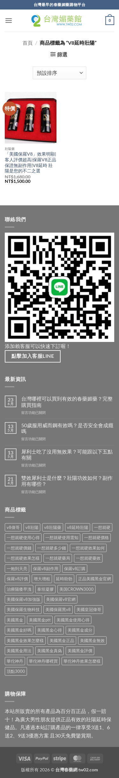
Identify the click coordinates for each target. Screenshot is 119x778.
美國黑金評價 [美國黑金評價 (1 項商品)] (80, 650)
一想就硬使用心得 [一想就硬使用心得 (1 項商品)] (23, 537)
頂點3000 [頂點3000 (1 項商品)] (16, 671)
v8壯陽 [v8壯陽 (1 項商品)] (31, 527)
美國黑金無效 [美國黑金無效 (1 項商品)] (92, 640)
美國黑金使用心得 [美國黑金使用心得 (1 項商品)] (72, 619)
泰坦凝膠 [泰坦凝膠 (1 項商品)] (45, 589)
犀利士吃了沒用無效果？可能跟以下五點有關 (67, 454)
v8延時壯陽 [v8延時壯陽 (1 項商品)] (77, 527)
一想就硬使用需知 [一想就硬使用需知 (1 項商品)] (61, 537)
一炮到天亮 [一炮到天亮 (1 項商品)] (17, 568)
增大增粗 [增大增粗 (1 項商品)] (42, 578)
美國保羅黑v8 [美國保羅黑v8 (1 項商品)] (58, 609)
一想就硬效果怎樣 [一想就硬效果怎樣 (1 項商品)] (23, 558)
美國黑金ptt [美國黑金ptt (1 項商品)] (40, 619)
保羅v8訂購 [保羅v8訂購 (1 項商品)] (74, 568)
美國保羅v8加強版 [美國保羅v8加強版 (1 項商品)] (23, 599)
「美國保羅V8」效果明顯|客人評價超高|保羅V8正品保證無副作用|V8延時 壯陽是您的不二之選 (30, 162)
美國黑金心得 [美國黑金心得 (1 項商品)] (49, 630)
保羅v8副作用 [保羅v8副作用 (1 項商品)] (45, 568)
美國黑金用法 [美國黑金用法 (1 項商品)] (19, 650)
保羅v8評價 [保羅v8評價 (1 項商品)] (17, 578)
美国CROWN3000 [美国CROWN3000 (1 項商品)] (76, 589)
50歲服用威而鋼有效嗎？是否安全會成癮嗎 (67, 428)
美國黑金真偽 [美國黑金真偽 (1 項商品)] (49, 650)
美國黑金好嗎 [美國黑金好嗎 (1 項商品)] (19, 630)
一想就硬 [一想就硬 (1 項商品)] (102, 527)
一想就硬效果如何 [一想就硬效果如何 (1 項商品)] (88, 547)
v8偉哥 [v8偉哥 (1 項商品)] (13, 527)
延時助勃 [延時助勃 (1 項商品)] (64, 578)
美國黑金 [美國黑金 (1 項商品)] (15, 619)
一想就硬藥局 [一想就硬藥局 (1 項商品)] (57, 558)
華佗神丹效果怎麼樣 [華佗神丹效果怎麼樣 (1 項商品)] (82, 661)
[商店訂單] (59, 73)
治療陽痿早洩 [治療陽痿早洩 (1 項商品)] (19, 589)
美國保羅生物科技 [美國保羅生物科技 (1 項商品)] (23, 609)
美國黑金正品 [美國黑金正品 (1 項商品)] (62, 640)
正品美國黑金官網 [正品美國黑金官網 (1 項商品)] (94, 578)
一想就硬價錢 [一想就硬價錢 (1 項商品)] (19, 547)
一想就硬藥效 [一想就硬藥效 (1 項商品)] (88, 558)
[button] (8, 20)
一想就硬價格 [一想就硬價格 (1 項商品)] (96, 537)
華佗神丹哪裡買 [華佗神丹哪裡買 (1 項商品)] (43, 661)
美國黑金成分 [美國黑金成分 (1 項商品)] (80, 630)
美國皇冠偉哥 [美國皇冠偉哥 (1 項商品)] (88, 609)
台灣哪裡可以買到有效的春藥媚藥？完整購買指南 (67, 401)
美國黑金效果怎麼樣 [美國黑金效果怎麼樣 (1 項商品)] (25, 640)
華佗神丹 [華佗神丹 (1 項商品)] (15, 661)
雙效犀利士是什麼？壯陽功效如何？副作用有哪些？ (67, 481)
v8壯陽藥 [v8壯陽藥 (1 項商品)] (52, 527)
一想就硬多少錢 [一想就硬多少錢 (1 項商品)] (51, 547)
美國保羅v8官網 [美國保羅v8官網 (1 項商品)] (61, 599)
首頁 (28, 43)
